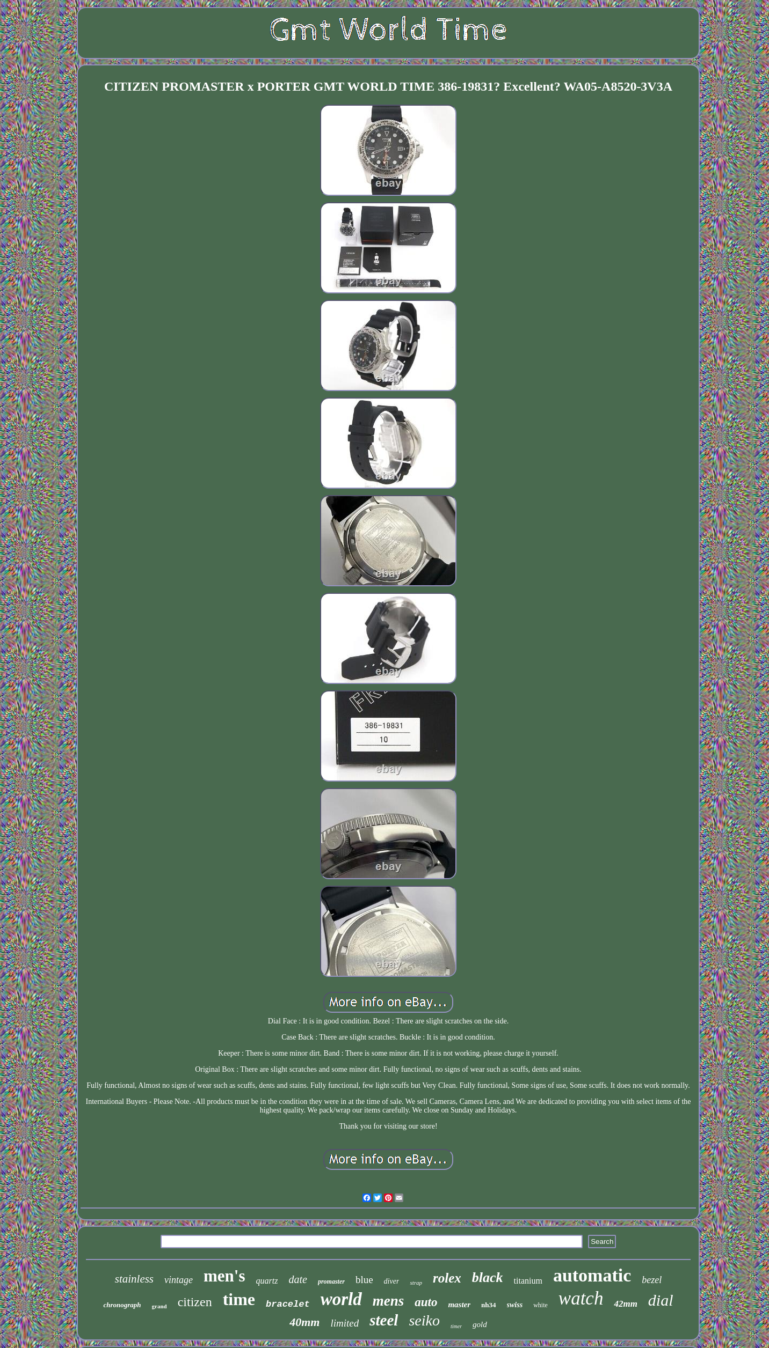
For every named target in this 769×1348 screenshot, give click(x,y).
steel (383, 1320)
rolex (447, 1278)
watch (581, 1298)
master (459, 1304)
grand (159, 1306)
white (540, 1305)
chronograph (122, 1305)
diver (392, 1281)
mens (388, 1301)
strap (416, 1282)
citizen (195, 1302)
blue (364, 1279)
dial (660, 1300)
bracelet (288, 1304)
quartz (267, 1280)
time (239, 1299)
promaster (331, 1281)
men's (224, 1275)
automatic (592, 1275)
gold (480, 1324)
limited (344, 1323)
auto (426, 1302)
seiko (424, 1320)
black (487, 1277)
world (341, 1299)
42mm (625, 1304)
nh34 (488, 1305)
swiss (515, 1305)
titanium (528, 1280)
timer (456, 1326)
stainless (134, 1278)
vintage (178, 1280)
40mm (304, 1322)
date (297, 1279)
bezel (652, 1280)
